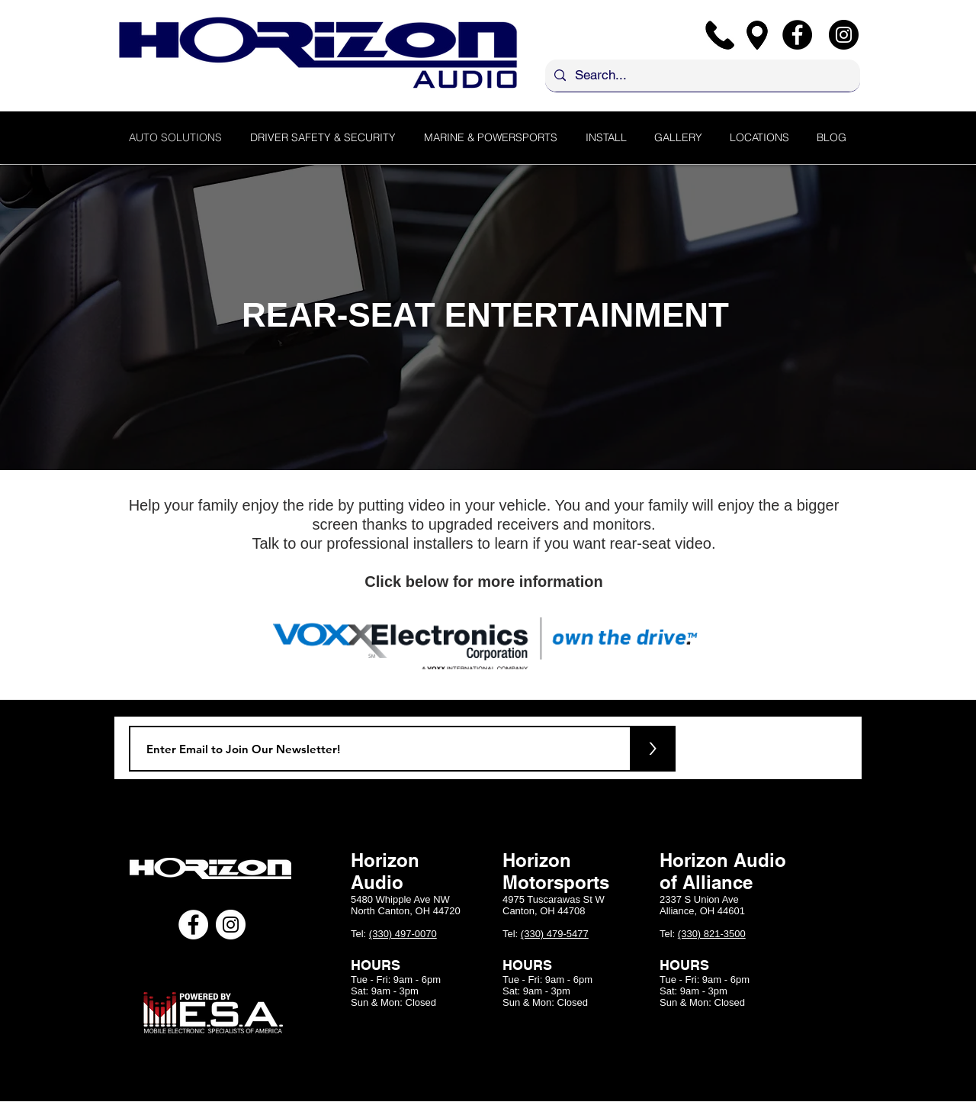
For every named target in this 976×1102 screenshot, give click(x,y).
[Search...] (701, 76)
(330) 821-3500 (712, 933)
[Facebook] (797, 35)
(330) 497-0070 (403, 933)
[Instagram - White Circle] (231, 924)
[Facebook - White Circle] (193, 924)
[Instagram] (844, 35)
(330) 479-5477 (555, 933)
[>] (653, 749)
